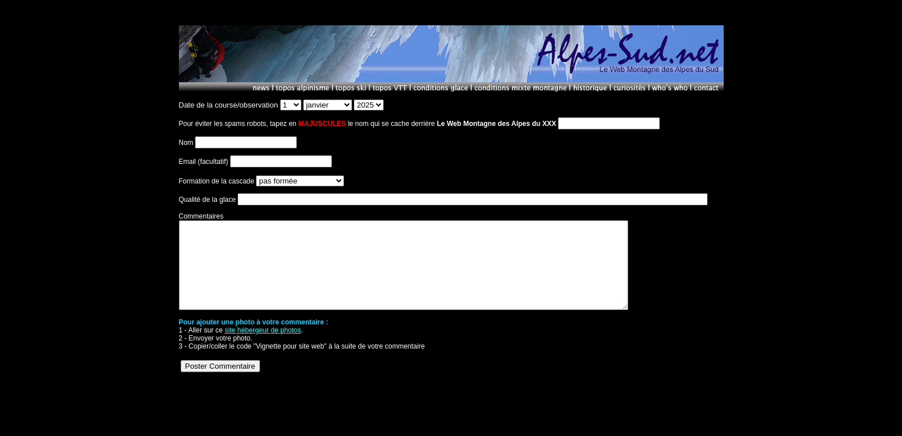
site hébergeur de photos (263, 347)
